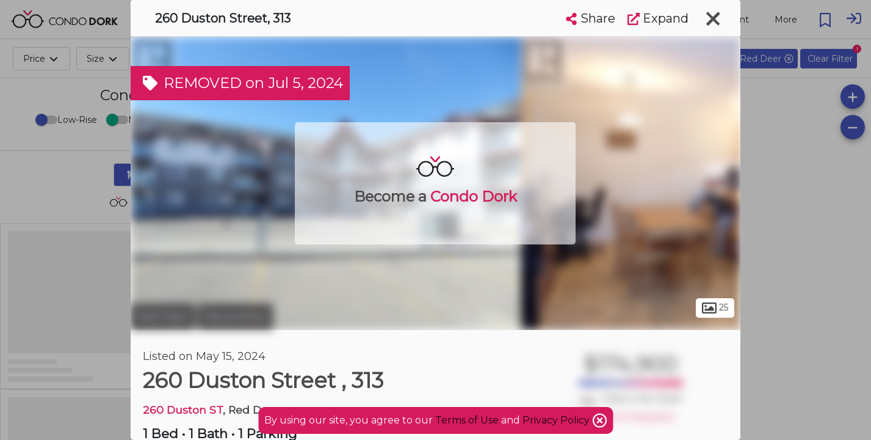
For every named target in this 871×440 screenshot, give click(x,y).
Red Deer (163, 316)
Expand (657, 18)
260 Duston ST (183, 409)
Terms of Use (467, 420)
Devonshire (235, 316)
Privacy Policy (557, 420)
